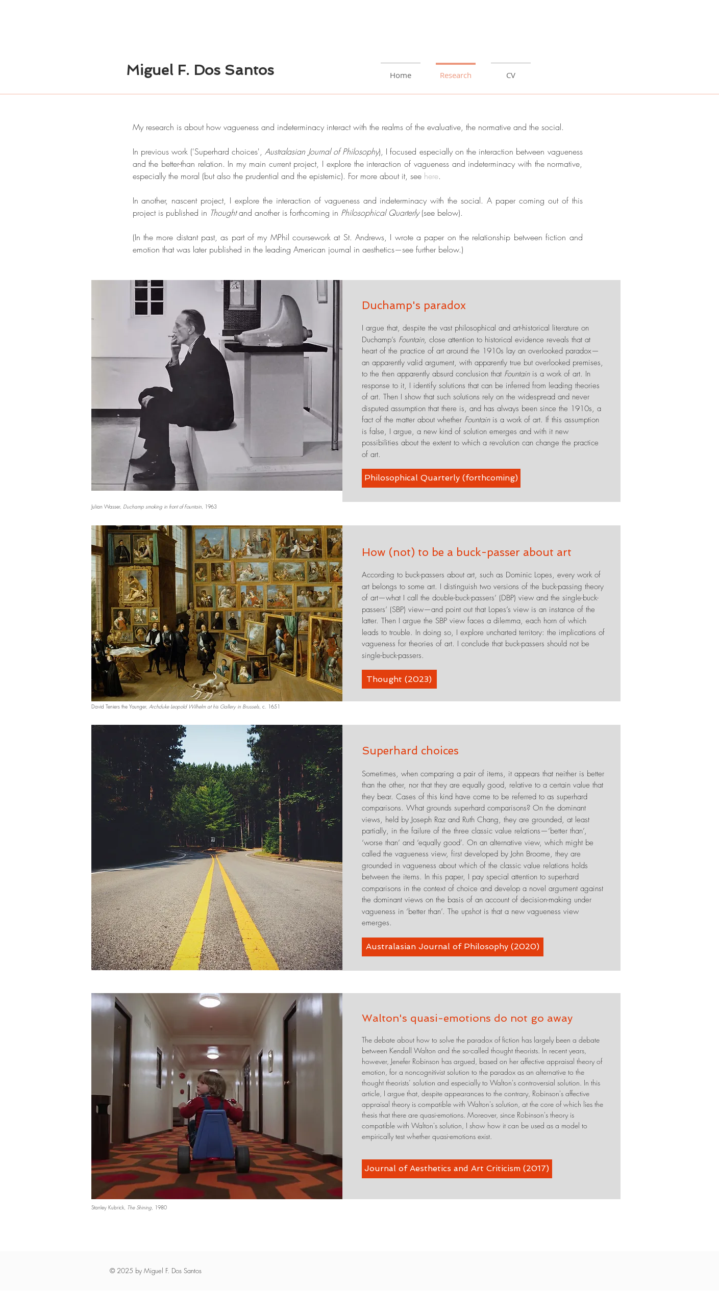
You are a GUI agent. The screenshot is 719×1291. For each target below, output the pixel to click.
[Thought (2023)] (399, 679)
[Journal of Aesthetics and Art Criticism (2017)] (457, 1168)
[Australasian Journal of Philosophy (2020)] (452, 947)
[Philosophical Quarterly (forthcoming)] (441, 478)
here (431, 176)
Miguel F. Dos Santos (200, 70)
